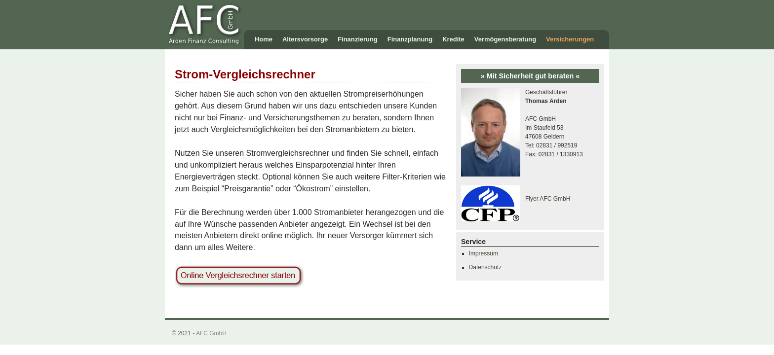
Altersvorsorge (305, 39)
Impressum (483, 253)
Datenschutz (485, 267)
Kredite (453, 39)
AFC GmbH (211, 333)
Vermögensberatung (505, 39)
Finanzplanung (409, 39)
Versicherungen (570, 39)
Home (263, 39)
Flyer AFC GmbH (547, 198)
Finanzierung (358, 39)
